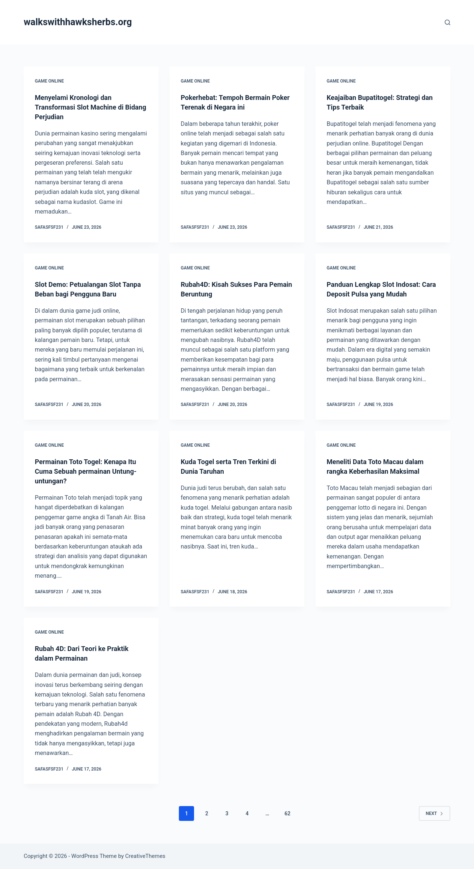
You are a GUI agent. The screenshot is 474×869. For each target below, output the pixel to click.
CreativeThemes (145, 856)
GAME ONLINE (49, 81)
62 (287, 813)
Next (434, 813)
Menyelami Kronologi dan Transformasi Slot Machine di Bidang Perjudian (84, 107)
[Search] (447, 22)
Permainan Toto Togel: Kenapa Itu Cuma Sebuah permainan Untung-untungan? (91, 471)
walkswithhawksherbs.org (78, 22)
